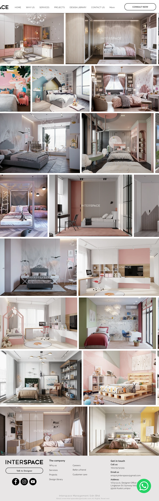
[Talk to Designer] (24, 471)
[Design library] (59, 479)
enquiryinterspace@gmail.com (126, 475)
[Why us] (59, 465)
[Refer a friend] (83, 469)
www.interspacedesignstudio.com (76, 498)
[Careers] (83, 465)
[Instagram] (24, 481)
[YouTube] (33, 481)
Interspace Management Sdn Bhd (79, 495)
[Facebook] (15, 481)
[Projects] (59, 474)
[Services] (59, 470)
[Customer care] (83, 474)
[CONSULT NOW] (140, 6)
